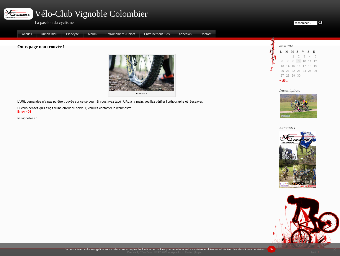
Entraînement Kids (157, 34)
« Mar (284, 80)
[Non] (334, 249)
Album (92, 34)
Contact (206, 34)
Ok (271, 249)
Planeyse (72, 34)
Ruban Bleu (49, 34)
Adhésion (185, 34)
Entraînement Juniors (120, 34)
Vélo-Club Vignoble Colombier (91, 14)
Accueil (27, 34)
